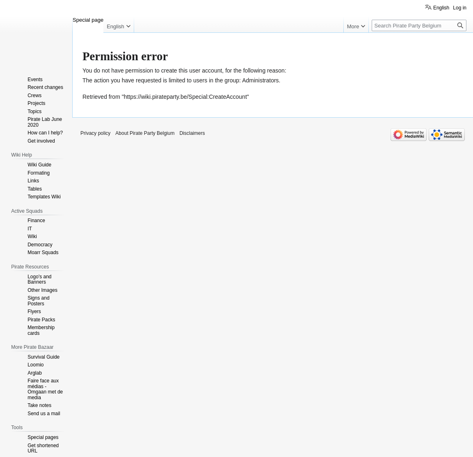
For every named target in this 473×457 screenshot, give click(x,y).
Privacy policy (95, 133)
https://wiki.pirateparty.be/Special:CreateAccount (185, 96)
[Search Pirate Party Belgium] (419, 25)
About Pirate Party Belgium (144, 133)
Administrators (260, 80)
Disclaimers (192, 133)
